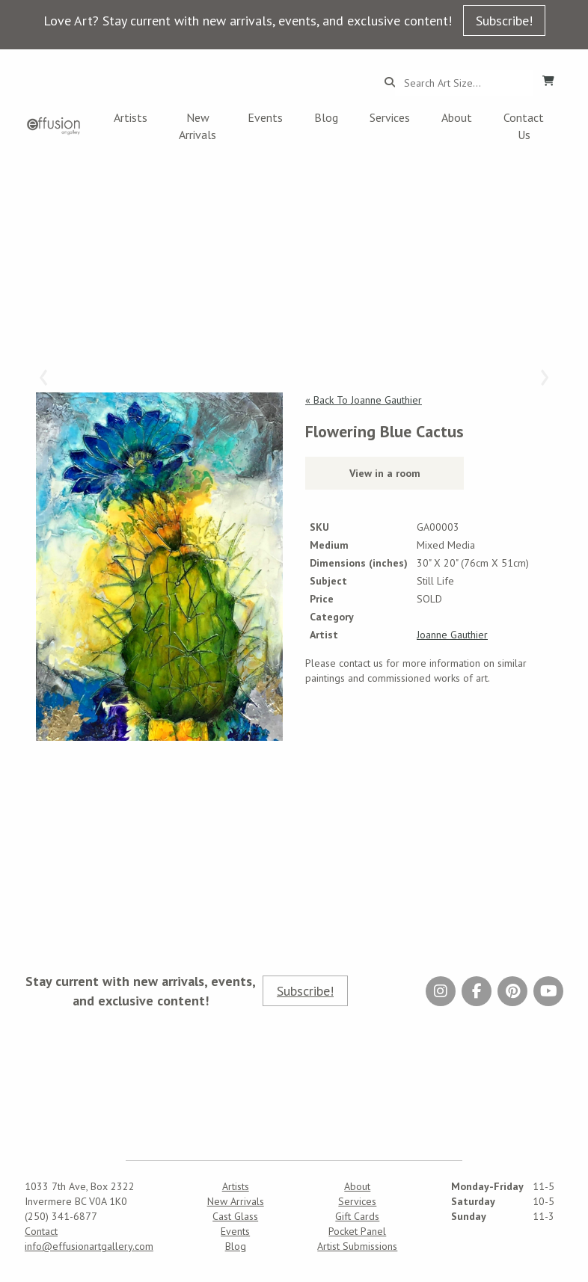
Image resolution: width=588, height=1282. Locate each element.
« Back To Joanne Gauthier (363, 400)
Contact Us (523, 126)
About (456, 117)
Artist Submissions (357, 1246)
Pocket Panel (357, 1231)
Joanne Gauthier (452, 634)
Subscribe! (504, 20)
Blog (326, 117)
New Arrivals (197, 126)
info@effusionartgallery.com (89, 1246)
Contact (41, 1231)
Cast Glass (235, 1216)
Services (390, 117)
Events (265, 117)
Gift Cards (357, 1216)
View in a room (384, 473)
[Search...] (464, 83)
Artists (130, 117)
